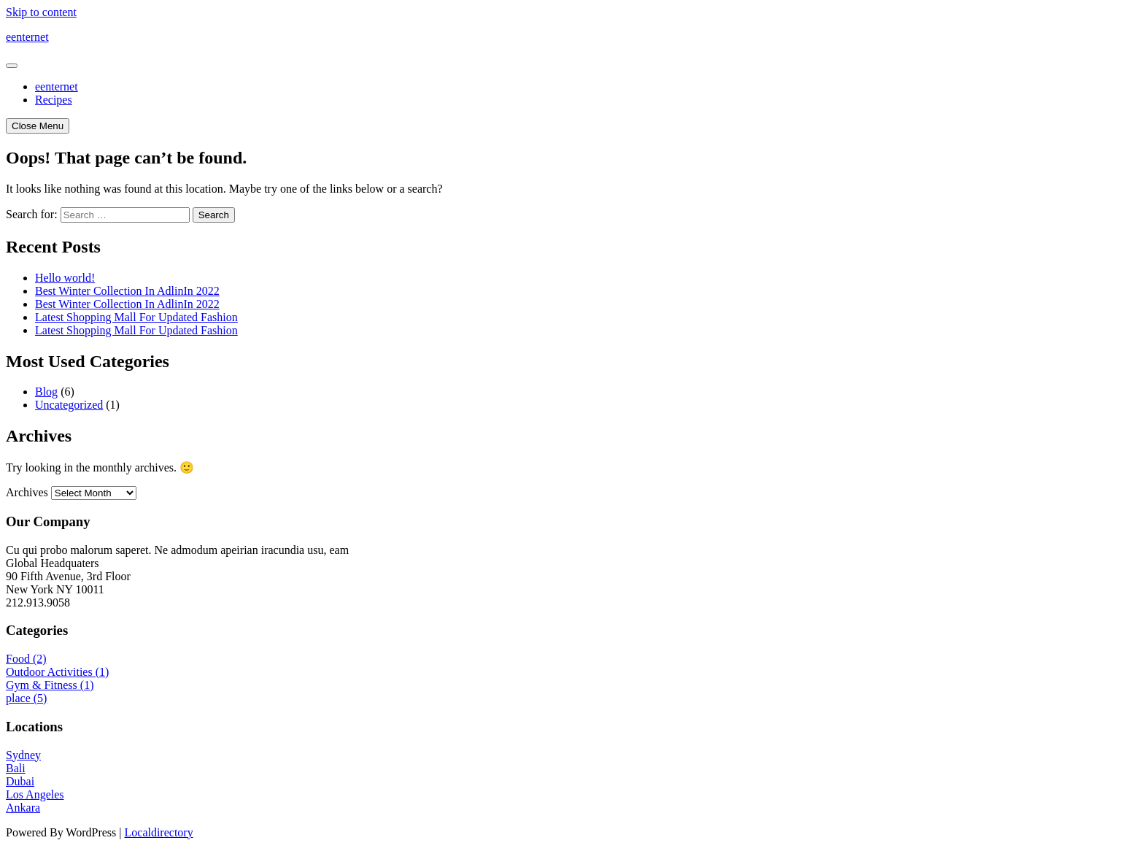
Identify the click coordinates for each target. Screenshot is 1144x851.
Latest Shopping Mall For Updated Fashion (136, 317)
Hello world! (65, 278)
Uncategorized (69, 404)
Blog (46, 391)
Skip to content (41, 12)
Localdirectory (159, 832)
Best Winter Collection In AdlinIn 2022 (127, 291)
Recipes (53, 99)
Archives (27, 492)
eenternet (27, 37)
